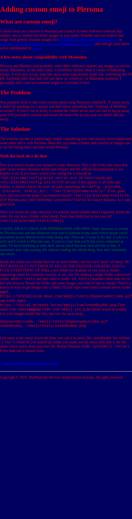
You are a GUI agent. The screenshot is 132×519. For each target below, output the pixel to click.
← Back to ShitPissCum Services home (29, 375)
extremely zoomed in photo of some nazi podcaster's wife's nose (47, 44)
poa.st (36, 48)
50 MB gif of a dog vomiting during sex (88, 40)
